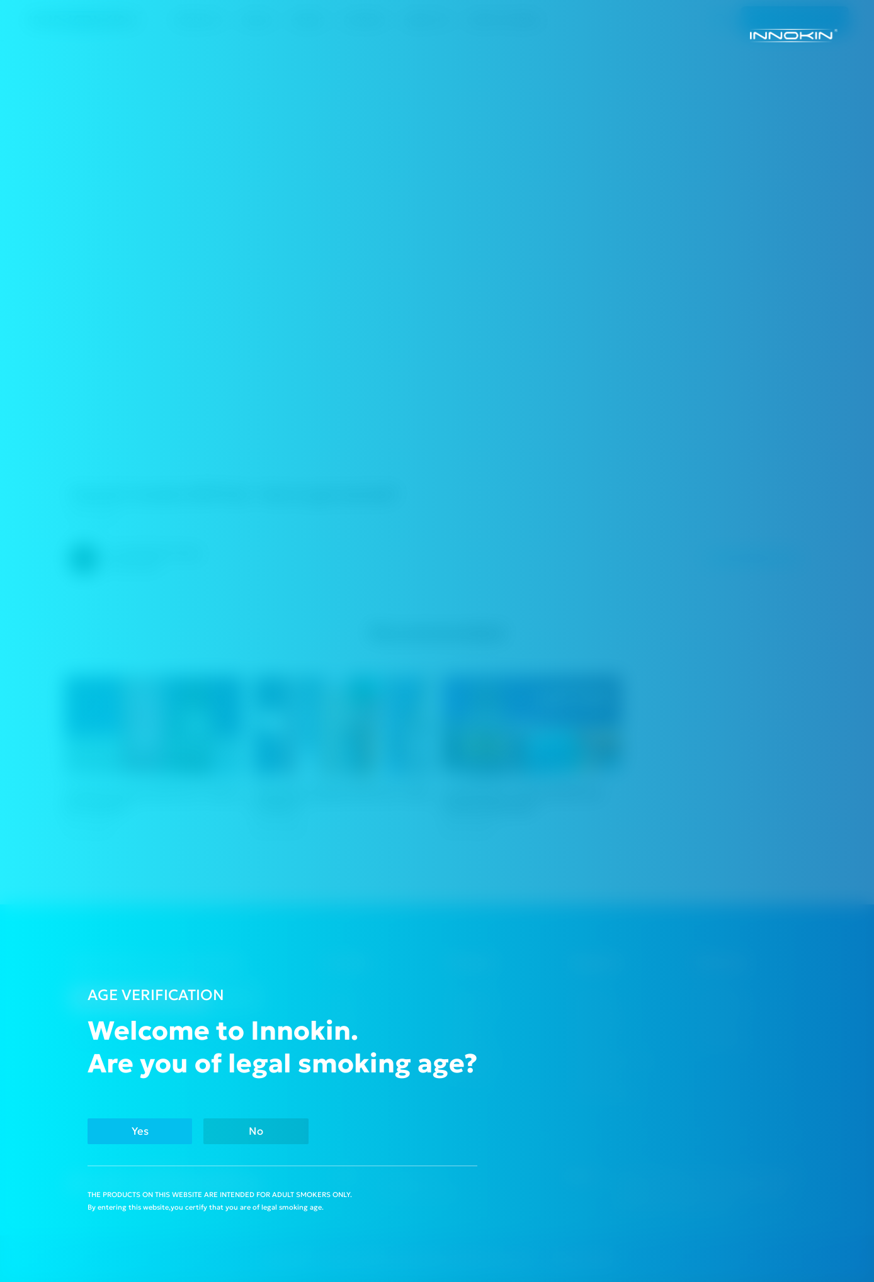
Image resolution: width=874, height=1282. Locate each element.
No (256, 1131)
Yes (140, 1131)
